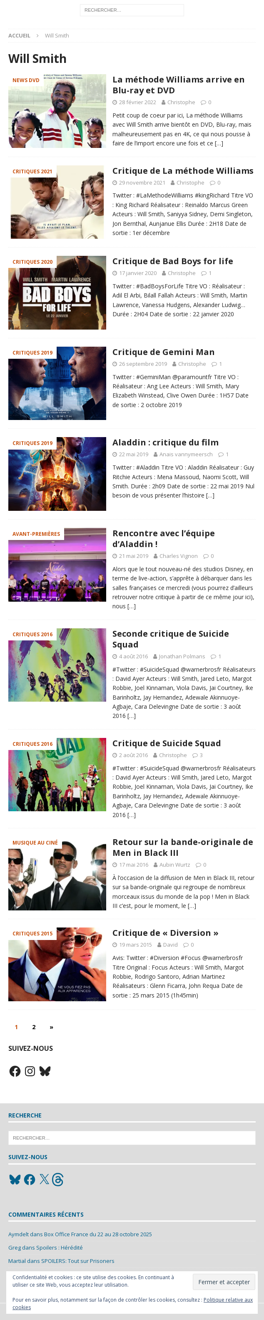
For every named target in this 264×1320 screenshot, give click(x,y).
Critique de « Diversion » (165, 932)
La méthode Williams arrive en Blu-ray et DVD (178, 85)
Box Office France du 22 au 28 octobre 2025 (98, 1234)
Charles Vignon (178, 556)
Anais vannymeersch (186, 454)
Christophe (181, 102)
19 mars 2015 (135, 944)
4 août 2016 (133, 656)
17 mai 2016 (133, 864)
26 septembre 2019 (143, 364)
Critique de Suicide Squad (166, 743)
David (170, 944)
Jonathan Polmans (182, 656)
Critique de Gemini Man (163, 352)
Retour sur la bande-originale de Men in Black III (182, 847)
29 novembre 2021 (142, 182)
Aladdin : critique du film (165, 442)
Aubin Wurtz (174, 864)
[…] (219, 143)
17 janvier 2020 (138, 273)
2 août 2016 (133, 755)
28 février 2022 (137, 102)
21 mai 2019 (133, 556)
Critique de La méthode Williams (183, 170)
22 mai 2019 (133, 454)
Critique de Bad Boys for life (172, 261)
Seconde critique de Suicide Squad (170, 639)
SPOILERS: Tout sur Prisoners (78, 1261)
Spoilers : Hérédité (59, 1247)
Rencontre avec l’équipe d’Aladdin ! (163, 539)
